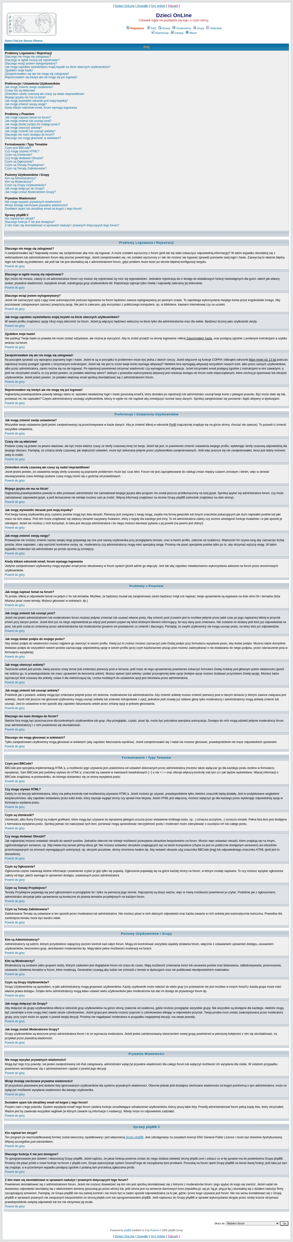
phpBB (127, 1230)
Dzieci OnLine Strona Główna (23, 40)
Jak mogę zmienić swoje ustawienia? (29, 87)
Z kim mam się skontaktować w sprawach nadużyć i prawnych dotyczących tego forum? (62, 225)
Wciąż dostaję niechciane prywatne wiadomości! (36, 205)
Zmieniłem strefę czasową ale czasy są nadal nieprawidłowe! (44, 94)
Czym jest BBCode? (18, 148)
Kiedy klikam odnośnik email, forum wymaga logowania (41, 107)
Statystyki (214, 28)
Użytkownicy (181, 28)
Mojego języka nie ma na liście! (25, 97)
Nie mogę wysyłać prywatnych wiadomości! (33, 202)
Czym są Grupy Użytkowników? (25, 185)
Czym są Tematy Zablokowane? (26, 168)
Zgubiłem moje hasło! (19, 70)
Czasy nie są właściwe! (20, 90)
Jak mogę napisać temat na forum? (28, 117)
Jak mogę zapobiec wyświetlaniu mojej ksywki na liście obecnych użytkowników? (57, 67)
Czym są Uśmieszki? (18, 154)
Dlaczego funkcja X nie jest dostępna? (30, 222)
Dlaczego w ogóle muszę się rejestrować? (32, 60)
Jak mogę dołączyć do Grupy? (24, 188)
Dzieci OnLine (125, 6)
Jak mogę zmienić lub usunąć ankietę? (30, 131)
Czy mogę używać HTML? (22, 151)
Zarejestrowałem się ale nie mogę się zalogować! (37, 74)
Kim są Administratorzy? (21, 178)
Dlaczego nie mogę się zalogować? (28, 56)
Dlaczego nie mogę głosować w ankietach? (33, 138)
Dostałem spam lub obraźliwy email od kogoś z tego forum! (43, 208)
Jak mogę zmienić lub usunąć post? (28, 121)
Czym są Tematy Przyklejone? (24, 165)
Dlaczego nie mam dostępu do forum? (30, 134)
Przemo (154, 1230)
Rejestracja (160, 32)
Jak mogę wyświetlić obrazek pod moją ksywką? (36, 100)
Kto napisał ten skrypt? (20, 218)
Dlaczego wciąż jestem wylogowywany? (31, 63)
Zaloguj (177, 32)
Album (191, 32)
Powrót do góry (15, 266)
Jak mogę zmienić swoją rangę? (26, 104)
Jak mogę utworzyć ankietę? (23, 127)
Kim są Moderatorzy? (19, 181)
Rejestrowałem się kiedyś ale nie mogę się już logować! (41, 77)
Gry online (158, 6)
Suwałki (142, 6)
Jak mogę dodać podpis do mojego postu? (32, 124)
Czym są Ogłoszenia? (19, 161)
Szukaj (164, 28)
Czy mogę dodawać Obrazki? (24, 158)
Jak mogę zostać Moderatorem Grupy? (30, 192)
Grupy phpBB (134, 1137)
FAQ (151, 28)
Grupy (198, 28)
